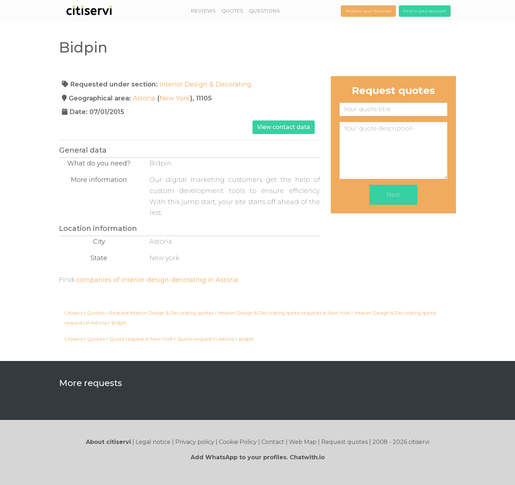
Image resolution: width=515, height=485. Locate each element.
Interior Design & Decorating (205, 84)
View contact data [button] (283, 127)
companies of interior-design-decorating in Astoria (157, 280)
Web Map (303, 442)
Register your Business (368, 11)
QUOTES (232, 11)
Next (393, 194)
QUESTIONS (264, 11)
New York (175, 98)
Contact (272, 442)
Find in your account (424, 11)
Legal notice (153, 442)
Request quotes (344, 442)
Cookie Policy (238, 442)
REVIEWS (203, 11)
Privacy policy (194, 442)
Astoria (144, 98)
